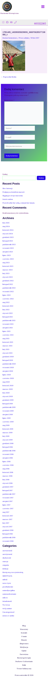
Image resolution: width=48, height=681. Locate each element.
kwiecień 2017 (8, 516)
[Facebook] (7, 22)
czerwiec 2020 (8, 378)
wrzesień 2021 (8, 324)
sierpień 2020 (8, 371)
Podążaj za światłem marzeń (14, 192)
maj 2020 (6, 382)
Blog (24, 626)
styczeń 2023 (8, 277)
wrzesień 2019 (8, 411)
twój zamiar (7, 608)
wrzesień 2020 (8, 367)
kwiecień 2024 (8, 230)
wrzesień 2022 (8, 291)
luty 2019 (6, 436)
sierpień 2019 (8, 414)
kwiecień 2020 (8, 386)
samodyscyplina (9, 590)
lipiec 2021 (6, 331)
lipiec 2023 (7, 255)
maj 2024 (6, 226)
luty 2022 (6, 310)
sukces (5, 598)
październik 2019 (9, 407)
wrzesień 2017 (8, 498)
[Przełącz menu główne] (43, 7)
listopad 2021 (8, 317)
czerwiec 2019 (8, 422)
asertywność (7, 551)
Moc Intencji (7, 188)
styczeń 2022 (8, 313)
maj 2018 (6, 469)
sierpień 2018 (8, 458)
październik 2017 (9, 494)
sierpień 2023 (8, 252)
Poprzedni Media (8, 77)
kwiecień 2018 (8, 472)
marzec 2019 (7, 433)
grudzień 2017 (8, 487)
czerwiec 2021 (8, 335)
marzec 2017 (7, 519)
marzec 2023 (8, 270)
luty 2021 (6, 349)
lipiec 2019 (7, 418)
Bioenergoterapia (24, 658)
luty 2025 (6, 223)
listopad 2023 (8, 241)
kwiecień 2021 (8, 342)
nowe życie (7, 583)
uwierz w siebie (8, 616)
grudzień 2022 (8, 281)
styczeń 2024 (8, 234)
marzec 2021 (7, 346)
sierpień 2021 (8, 328)
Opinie (24, 651)
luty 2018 (6, 480)
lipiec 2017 (6, 505)
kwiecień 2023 (8, 266)
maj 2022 (6, 302)
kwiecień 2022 (8, 306)
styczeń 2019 (8, 440)
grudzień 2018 (8, 443)
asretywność (7, 554)
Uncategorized (8, 612)
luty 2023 (6, 273)
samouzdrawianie (9, 594)
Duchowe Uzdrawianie (24, 661)
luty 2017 (6, 523)
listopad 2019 (8, 404)
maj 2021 (6, 338)
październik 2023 (9, 244)
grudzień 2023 (8, 237)
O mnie (24, 636)
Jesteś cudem (8, 199)
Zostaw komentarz (10, 38)
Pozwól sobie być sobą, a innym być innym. (19, 203)
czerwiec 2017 (8, 508)
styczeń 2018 (7, 483)
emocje (5, 561)
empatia (6, 565)
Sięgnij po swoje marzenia (13, 196)
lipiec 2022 (7, 295)
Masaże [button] (24, 640)
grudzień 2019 (8, 400)
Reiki (24, 665)
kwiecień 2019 (8, 429)
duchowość (7, 558)
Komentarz (9, 100)
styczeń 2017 (7, 527)
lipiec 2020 (7, 375)
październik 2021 (9, 320)
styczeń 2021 (7, 353)
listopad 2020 (8, 360)
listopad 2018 (8, 447)
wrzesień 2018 (8, 454)
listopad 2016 (8, 534)
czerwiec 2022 (8, 299)
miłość (5, 580)
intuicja (5, 569)
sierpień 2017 (8, 501)
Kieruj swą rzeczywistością (13, 572)
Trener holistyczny (24, 669)
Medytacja (24, 647)
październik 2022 (9, 288)
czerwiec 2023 (8, 259)
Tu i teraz (6, 605)
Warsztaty (24, 629)
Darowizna (24, 654)
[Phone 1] (15, 22)
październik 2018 (9, 451)
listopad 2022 (8, 284)
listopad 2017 (8, 490)
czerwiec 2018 (8, 465)
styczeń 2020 (8, 396)
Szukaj (5, 174)
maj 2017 (6, 512)
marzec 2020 (8, 389)
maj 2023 (6, 263)
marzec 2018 (7, 476)
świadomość (7, 601)
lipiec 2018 (6, 461)
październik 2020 (9, 364)
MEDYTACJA (7, 576)
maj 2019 (6, 425)
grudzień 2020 (8, 357)
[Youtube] (11, 22)
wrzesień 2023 (8, 248)
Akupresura (24, 644)
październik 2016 (9, 537)
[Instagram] (3, 22)
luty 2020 (6, 393)
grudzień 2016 (8, 530)
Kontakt (24, 633)
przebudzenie (8, 587)
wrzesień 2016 (8, 541)
